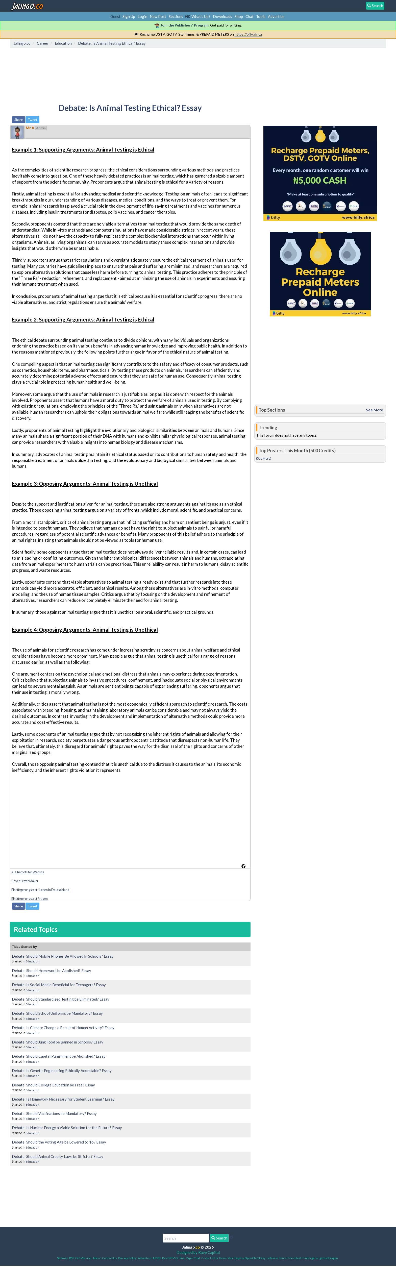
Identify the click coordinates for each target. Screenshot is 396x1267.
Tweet (32, 120)
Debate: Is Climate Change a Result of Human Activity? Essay (63, 1027)
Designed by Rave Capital (198, 1252)
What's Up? (200, 16)
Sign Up (128, 16)
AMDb (157, 1258)
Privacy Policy (127, 1258)
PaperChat (193, 1258)
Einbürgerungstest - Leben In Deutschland (40, 890)
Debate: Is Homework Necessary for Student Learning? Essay (63, 1099)
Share (18, 120)
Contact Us (109, 1258)
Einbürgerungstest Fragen (29, 899)
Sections (176, 16)
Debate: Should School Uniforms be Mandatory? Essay (57, 1013)
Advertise (276, 16)
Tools (260, 16)
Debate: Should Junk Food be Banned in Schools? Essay (57, 1042)
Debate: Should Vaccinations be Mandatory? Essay (54, 1113)
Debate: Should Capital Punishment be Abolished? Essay (59, 1056)
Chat (249, 16)
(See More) (263, 458)
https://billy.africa (248, 34)
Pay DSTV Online (173, 1258)
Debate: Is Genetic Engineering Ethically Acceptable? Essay (62, 1070)
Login (142, 16)
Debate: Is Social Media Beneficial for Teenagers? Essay (59, 984)
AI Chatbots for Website (27, 872)
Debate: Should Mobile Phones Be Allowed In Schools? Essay (63, 956)
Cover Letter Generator (217, 1258)
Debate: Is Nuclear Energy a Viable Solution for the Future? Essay (67, 1127)
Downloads (222, 16)
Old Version (83, 1258)
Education (32, 961)
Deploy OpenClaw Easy (250, 1258)
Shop (239, 16)
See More (374, 410)
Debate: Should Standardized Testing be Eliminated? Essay (60, 999)
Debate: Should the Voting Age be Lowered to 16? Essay (59, 1142)
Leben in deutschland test (284, 1258)
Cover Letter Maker (24, 881)
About (97, 1258)
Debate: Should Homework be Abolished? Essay (51, 970)
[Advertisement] (103, 72)
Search (219, 1238)
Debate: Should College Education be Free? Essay (53, 1085)
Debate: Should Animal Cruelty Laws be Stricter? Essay (57, 1156)
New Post (158, 16)
